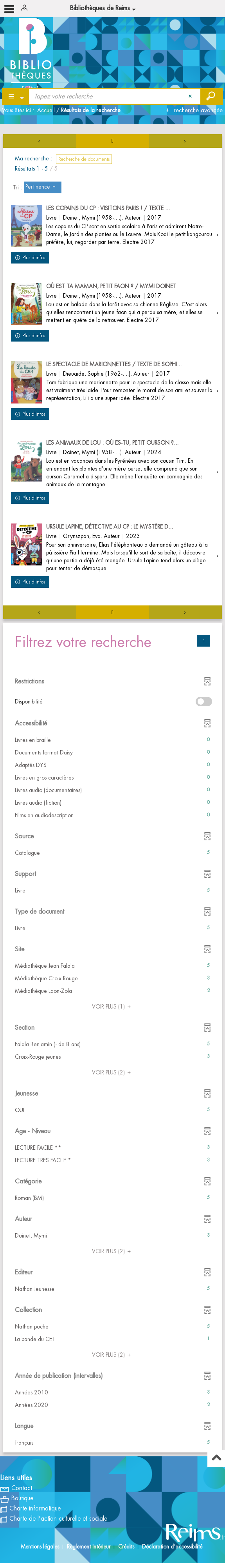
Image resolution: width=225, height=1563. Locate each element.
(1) (112, 1006)
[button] (112, 740)
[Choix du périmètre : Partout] (15, 96)
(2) (112, 1072)
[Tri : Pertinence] (42, 187)
